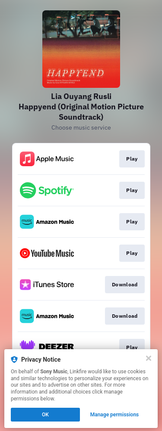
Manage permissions (114, 415)
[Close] (149, 358)
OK (45, 415)
